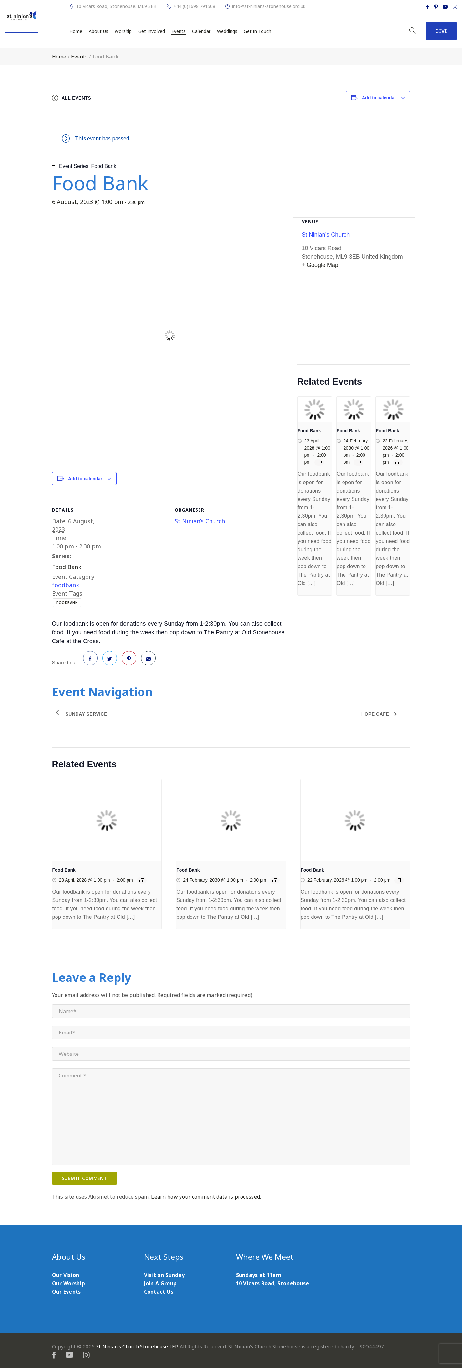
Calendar (201, 31)
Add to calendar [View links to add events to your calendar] (379, 97)
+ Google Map (320, 265)
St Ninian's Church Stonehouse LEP (137, 1346)
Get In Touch (257, 31)
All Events (76, 98)
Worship (123, 31)
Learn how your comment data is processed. (206, 1196)
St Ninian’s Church (200, 521)
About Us (98, 31)
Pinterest (129, 660)
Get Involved (151, 31)
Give (441, 31)
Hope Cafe (376, 713)
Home (75, 31)
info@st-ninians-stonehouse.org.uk (268, 6)
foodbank (65, 585)
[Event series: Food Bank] (319, 462)
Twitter (110, 660)
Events (178, 31)
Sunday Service (87, 713)
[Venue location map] (353, 319)
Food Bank (66, 567)
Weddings (227, 31)
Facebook (90, 660)
